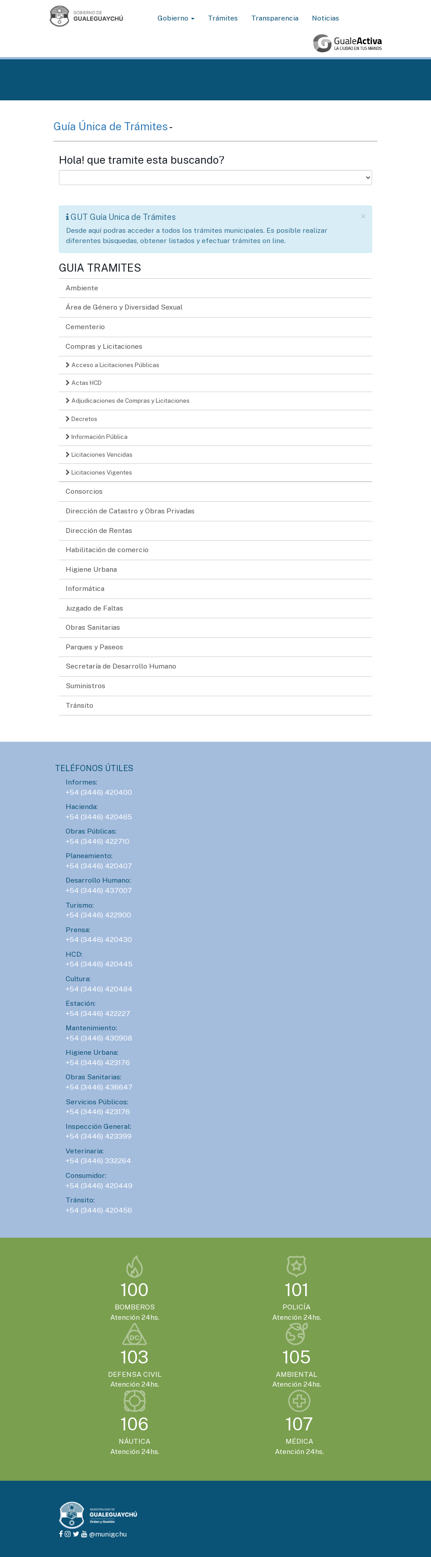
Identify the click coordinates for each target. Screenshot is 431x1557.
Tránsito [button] (79, 705)
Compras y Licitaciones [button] (104, 346)
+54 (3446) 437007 (99, 890)
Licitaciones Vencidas (99, 454)
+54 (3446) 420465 (99, 817)
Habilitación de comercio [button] (107, 549)
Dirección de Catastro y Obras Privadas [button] (130, 511)
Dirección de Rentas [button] (99, 530)
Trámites (223, 18)
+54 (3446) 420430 (99, 939)
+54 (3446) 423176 (98, 1062)
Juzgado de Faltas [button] (94, 608)
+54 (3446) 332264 (98, 1160)
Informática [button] (85, 588)
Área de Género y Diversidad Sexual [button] (124, 307)
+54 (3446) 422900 (98, 915)
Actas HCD (84, 382)
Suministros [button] (85, 685)
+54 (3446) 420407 (99, 866)
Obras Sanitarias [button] (93, 627)
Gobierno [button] (176, 18)
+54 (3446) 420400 (99, 792)
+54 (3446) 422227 (98, 1013)
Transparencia (274, 18)
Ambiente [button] (82, 288)
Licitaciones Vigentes (99, 472)
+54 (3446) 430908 (99, 1038)
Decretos (81, 418)
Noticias (325, 18)
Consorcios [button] (84, 491)
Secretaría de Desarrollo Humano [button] (121, 666)
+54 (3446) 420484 (99, 989)
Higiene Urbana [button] (91, 569)
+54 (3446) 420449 (99, 1185)
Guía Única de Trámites (111, 126)
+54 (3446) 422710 (97, 841)
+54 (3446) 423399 (99, 1136)
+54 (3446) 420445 (99, 964)
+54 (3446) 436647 (99, 1087)
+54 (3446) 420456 (99, 1210)
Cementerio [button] (85, 326)
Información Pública (97, 436)
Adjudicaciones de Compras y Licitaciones (128, 400)
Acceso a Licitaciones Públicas (112, 364)
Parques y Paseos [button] (94, 647)
